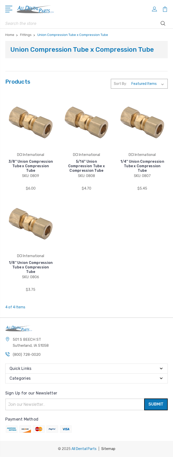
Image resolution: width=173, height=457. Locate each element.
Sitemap (108, 449)
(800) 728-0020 (27, 354)
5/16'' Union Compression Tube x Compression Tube (86, 166)
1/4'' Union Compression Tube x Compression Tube (142, 166)
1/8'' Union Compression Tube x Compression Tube (31, 267)
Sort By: (120, 84)
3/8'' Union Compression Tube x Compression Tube (31, 166)
